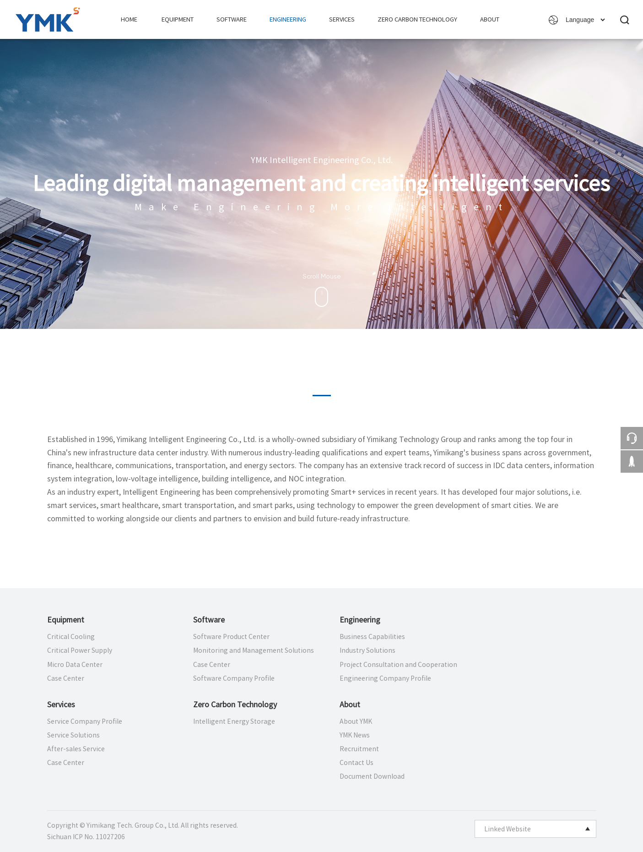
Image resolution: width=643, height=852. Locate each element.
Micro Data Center (75, 664)
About (489, 19)
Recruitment (359, 749)
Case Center (65, 678)
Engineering (288, 19)
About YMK (356, 721)
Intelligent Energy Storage (234, 721)
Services (342, 19)
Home (129, 19)
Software (231, 19)
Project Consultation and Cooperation (398, 664)
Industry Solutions (367, 650)
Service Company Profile (84, 721)
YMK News (355, 735)
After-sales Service (76, 749)
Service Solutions (73, 735)
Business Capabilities (372, 637)
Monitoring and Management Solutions (253, 650)
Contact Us (356, 762)
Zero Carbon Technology (417, 19)
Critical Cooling (71, 637)
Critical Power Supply (79, 650)
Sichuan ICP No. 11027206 (86, 837)
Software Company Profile (234, 678)
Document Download (372, 776)
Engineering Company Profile (385, 678)
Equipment (178, 19)
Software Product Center (231, 637)
